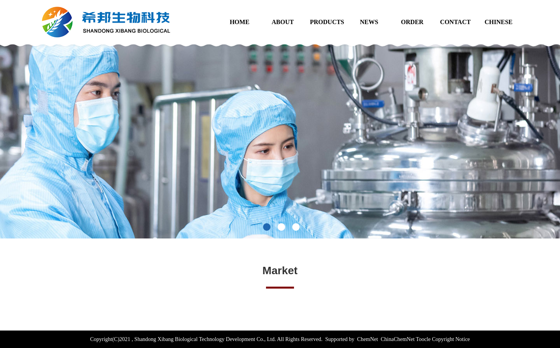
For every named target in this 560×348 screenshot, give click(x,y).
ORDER (412, 22)
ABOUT (283, 22)
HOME (240, 22)
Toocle (423, 339)
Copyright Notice (451, 339)
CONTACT (455, 22)
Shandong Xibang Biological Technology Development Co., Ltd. (205, 339)
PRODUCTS (327, 22)
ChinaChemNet (397, 339)
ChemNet (367, 339)
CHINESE (499, 22)
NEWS (369, 22)
